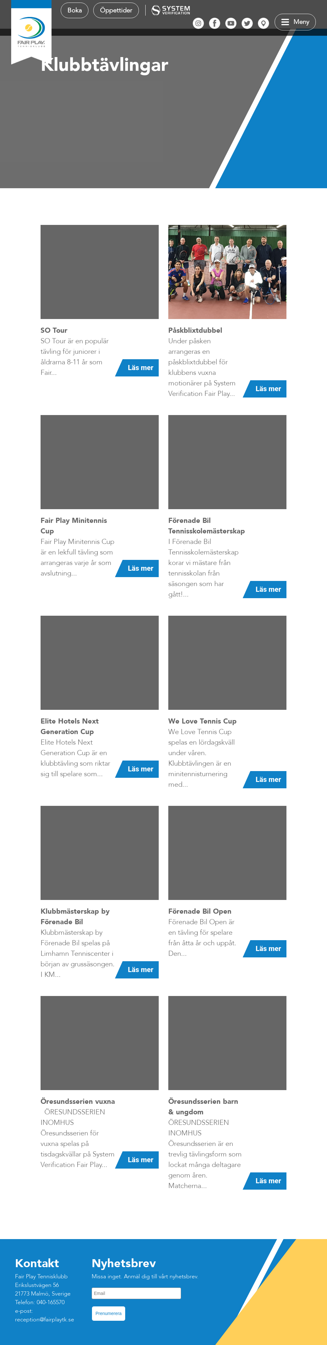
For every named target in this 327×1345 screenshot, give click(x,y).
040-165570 (51, 1302)
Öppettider (116, 10)
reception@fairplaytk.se (44, 1320)
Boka (74, 10)
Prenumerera (108, 1313)
